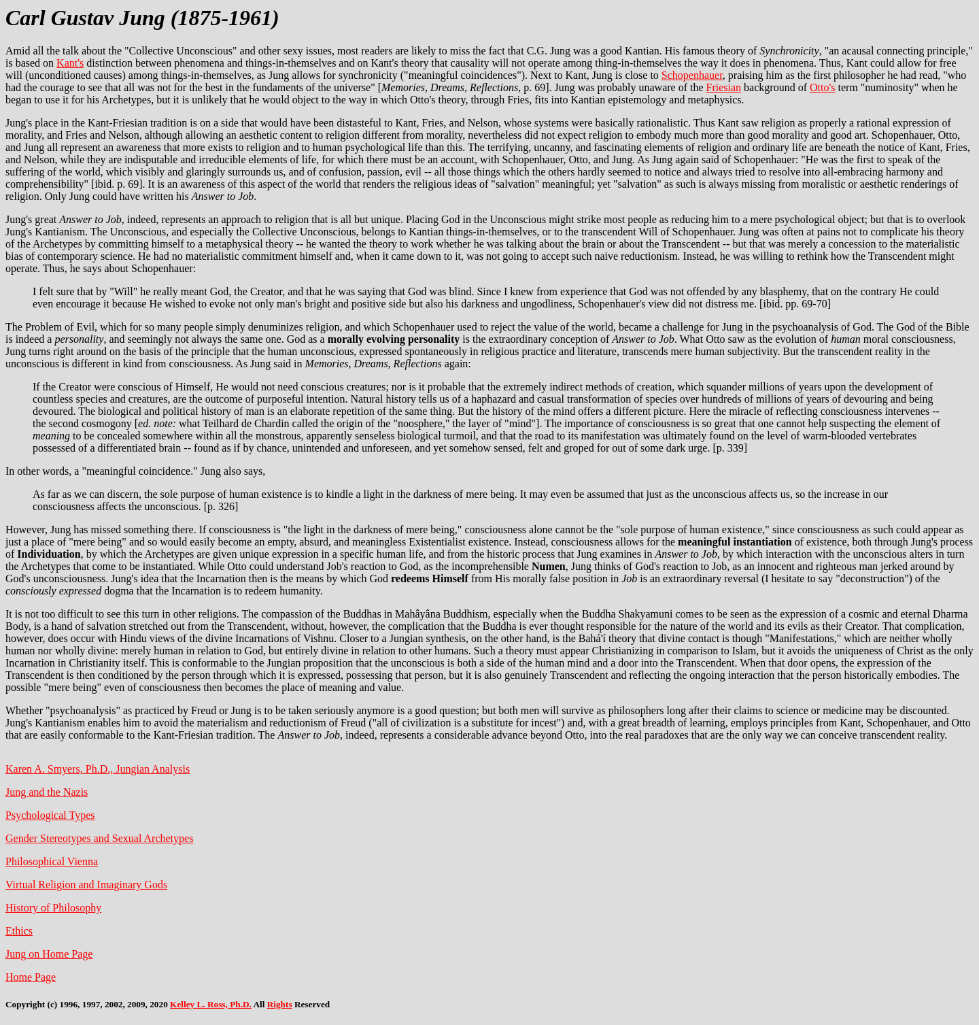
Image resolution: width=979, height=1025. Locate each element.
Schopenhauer (692, 75)
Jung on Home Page (48, 954)
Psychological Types (50, 815)
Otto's (823, 87)
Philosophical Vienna (51, 861)
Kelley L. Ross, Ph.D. (211, 1004)
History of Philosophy (53, 907)
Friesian (724, 87)
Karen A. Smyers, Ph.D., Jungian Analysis (97, 769)
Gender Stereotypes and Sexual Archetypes (99, 838)
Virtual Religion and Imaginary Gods (86, 884)
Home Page (30, 977)
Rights (279, 1004)
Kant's (70, 63)
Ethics (19, 931)
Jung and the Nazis (46, 792)
